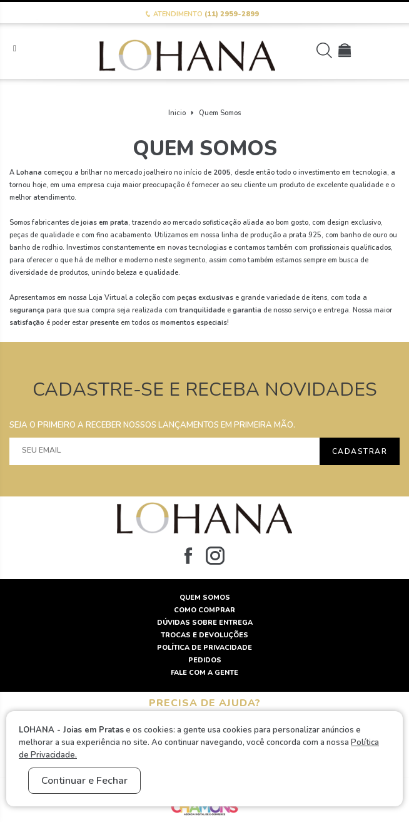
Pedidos (204, 660)
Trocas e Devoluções (204, 635)
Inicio (177, 113)
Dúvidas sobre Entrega (205, 622)
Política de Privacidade (204, 647)
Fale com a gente (204, 672)
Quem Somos (220, 113)
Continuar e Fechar (84, 781)
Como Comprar (204, 610)
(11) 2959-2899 (231, 14)
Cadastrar (360, 451)
